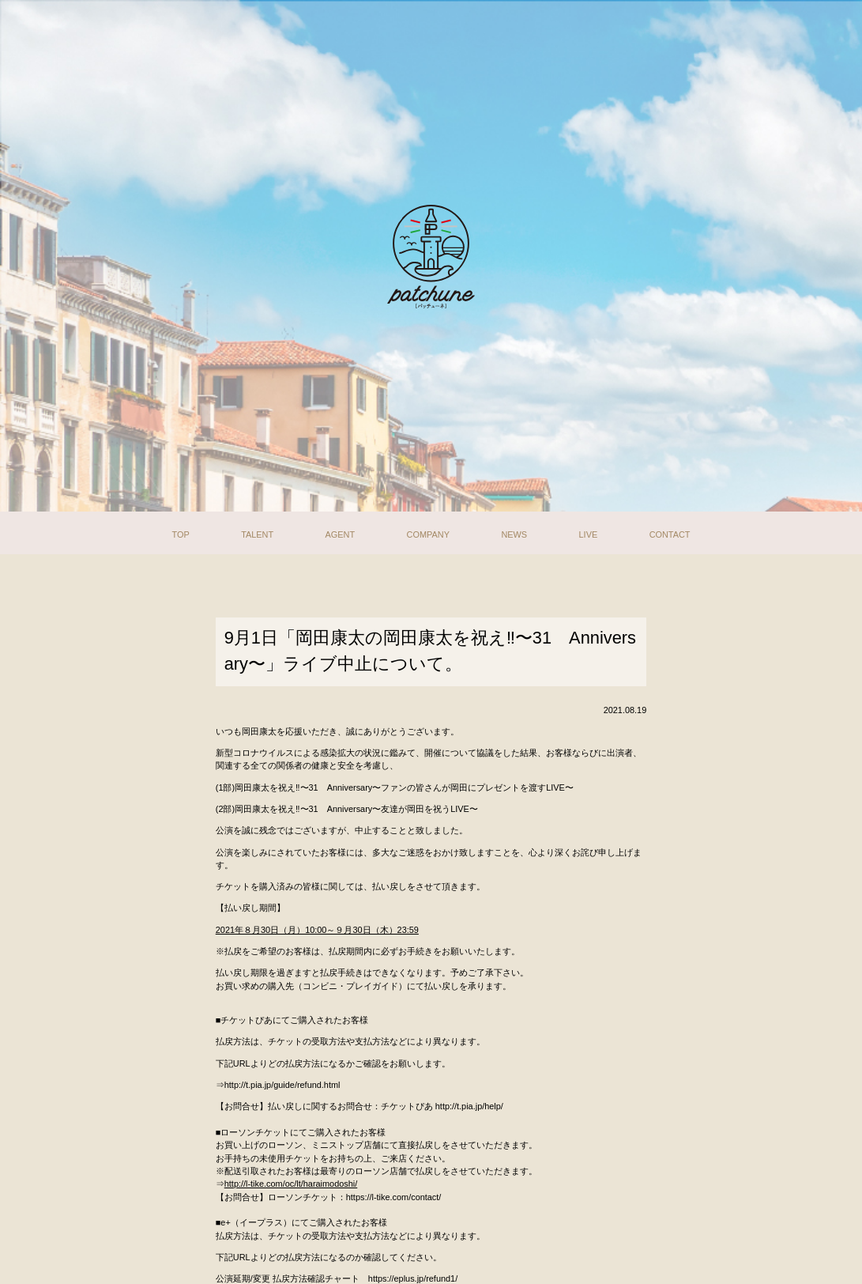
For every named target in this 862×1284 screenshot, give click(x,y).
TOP (180, 532)
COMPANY (428, 532)
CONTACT (670, 532)
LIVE (588, 532)
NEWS (514, 532)
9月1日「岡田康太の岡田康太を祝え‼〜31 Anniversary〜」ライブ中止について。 (430, 651)
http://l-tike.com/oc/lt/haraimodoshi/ (291, 1183)
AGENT (341, 532)
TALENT (257, 532)
